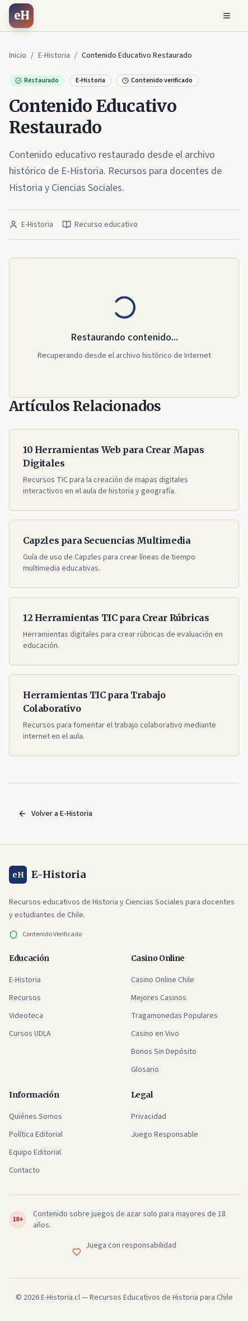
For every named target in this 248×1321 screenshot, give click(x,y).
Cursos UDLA (30, 1033)
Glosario (145, 1069)
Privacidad (148, 1116)
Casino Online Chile (162, 980)
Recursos (25, 997)
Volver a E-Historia (55, 813)
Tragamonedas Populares (174, 1015)
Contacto (24, 1170)
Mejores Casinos (158, 997)
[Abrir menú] (226, 15)
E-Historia (25, 980)
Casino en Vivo (155, 1033)
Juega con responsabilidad (131, 1245)
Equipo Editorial (35, 1152)
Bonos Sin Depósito (163, 1051)
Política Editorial (36, 1134)
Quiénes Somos (35, 1116)
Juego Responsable (164, 1134)
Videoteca (26, 1015)
